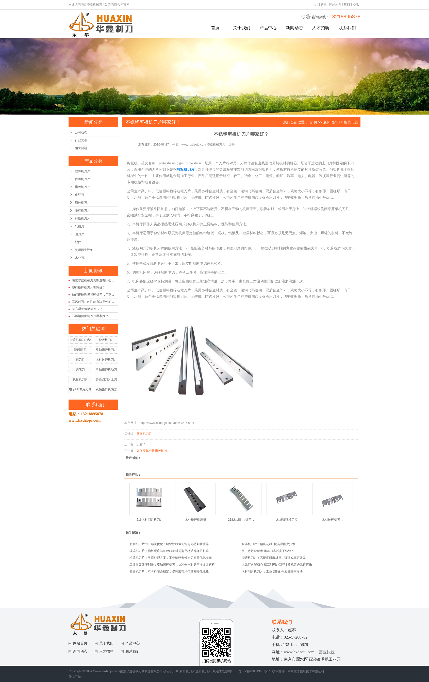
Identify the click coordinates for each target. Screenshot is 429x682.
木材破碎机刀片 (106, 359)
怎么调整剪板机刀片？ (87, 309)
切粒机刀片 (82, 202)
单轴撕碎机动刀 (106, 369)
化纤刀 (79, 195)
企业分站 (321, 4)
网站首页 (80, 643)
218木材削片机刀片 (241, 519)
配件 (78, 242)
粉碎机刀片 (82, 179)
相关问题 (81, 148)
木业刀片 (81, 258)
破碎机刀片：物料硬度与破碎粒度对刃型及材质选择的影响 (169, 551)
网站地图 (335, 4)
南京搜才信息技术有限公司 (306, 671)
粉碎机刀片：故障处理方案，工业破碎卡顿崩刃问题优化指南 (170, 558)
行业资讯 (81, 140)
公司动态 (81, 132)
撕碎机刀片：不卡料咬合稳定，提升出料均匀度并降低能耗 (169, 571)
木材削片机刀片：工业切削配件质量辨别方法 (272, 571)
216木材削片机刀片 (150, 519)
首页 (215, 27)
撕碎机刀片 (82, 187)
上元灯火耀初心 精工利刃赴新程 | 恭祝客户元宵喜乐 (277, 564)
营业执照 (327, 652)
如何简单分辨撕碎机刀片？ (155, 451)
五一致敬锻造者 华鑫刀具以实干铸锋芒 (268, 551)
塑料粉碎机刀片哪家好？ (88, 287)
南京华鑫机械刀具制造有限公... (93, 280)
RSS (347, 4)
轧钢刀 (79, 226)
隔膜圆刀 (80, 350)
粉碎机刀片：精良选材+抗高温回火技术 (268, 544)
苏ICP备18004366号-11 (255, 671)
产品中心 (268, 27)
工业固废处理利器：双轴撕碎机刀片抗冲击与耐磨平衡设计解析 (172, 564)
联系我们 (347, 27)
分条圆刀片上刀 (106, 379)
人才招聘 (320, 27)
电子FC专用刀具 (80, 389)
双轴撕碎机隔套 (106, 389)
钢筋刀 (80, 369)
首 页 (313, 122)
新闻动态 (294, 27)
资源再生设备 (84, 250)
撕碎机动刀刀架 (80, 340)
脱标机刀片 (82, 210)
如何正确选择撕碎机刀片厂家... (93, 294)
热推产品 (75, 676)
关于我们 (241, 27)
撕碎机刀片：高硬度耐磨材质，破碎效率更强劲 (274, 558)
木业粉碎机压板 (195, 519)
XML (356, 4)
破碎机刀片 (82, 171)
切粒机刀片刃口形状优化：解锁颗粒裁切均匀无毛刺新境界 (169, 544)
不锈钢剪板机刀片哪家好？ (90, 316)
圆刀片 (79, 234)
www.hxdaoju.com (299, 652)
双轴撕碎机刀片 (106, 350)
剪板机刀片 (82, 218)
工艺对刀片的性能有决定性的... (93, 302)
